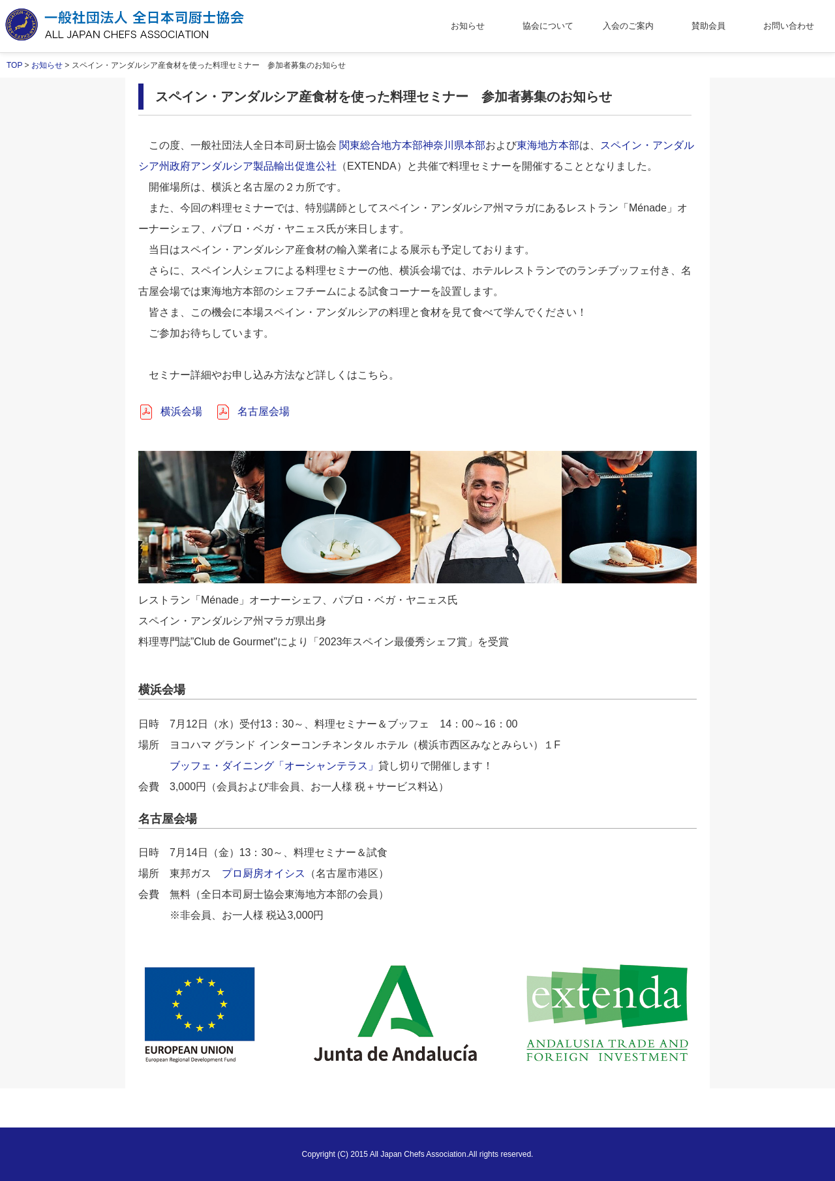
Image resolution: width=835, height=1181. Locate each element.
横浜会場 (181, 411)
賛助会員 (708, 26)
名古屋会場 (263, 411)
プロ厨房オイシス (263, 873)
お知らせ (468, 26)
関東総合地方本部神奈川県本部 (412, 145)
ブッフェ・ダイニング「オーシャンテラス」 (274, 765)
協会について (548, 26)
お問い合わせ (788, 26)
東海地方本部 (548, 145)
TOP (14, 65)
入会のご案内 (628, 26)
